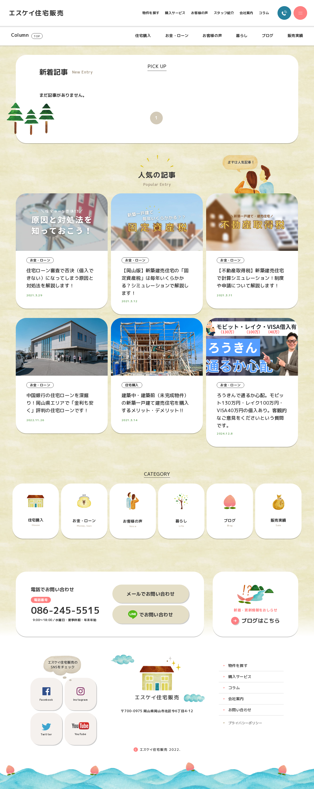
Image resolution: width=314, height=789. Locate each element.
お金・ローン (176, 35)
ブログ (267, 35)
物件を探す (150, 13)
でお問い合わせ (156, 614)
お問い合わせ (239, 709)
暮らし (242, 35)
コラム (264, 13)
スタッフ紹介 (224, 13)
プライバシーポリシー (245, 723)
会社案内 (246, 13)
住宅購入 (143, 35)
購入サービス (175, 13)
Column (27, 35)
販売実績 (295, 35)
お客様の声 (199, 13)
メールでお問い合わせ (150, 593)
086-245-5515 (65, 610)
